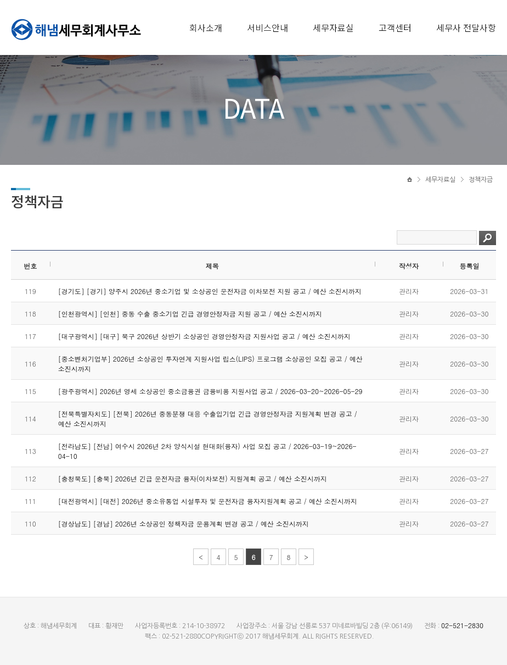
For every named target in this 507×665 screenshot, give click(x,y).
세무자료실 (333, 27)
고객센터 (395, 27)
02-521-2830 (462, 625)
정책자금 (481, 179)
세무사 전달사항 (466, 27)
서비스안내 (267, 27)
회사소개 (205, 27)
